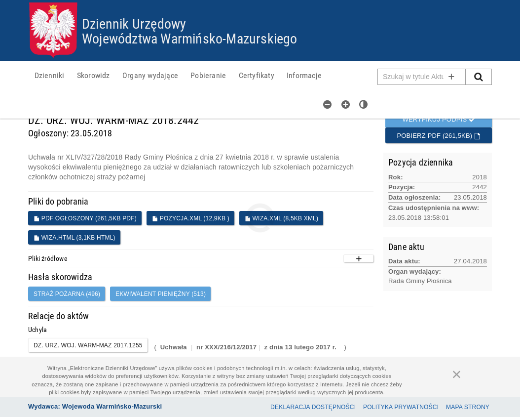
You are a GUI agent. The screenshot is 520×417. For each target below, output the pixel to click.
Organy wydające (149, 80)
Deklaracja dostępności (313, 407)
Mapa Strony (467, 407)
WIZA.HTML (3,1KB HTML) (74, 241)
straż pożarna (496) (67, 297)
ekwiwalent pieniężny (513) (160, 297)
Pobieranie (206, 80)
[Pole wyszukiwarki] (421, 80)
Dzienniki (49, 80)
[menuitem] (49, 80)
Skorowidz (92, 80)
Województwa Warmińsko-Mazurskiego (201, 39)
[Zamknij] (457, 374)
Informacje (300, 80)
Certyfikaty (253, 80)
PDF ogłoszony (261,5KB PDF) (85, 221)
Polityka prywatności (401, 407)
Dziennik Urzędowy (141, 24)
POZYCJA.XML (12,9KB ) (190, 221)
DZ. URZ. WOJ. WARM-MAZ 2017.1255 (88, 348)
